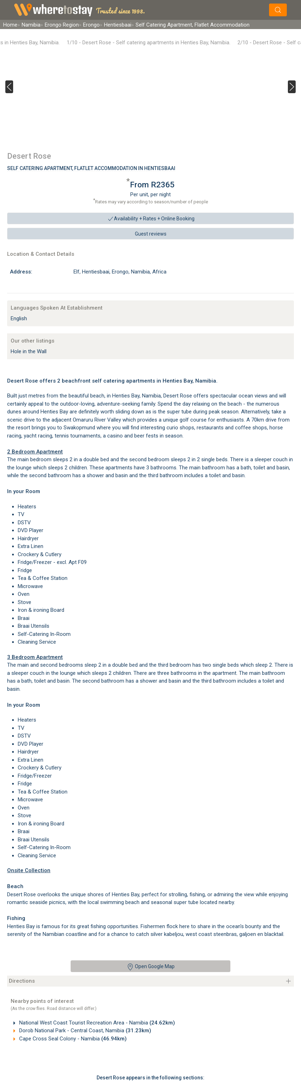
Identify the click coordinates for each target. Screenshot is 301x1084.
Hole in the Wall (28, 351)
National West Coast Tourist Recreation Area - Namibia (96, 1023)
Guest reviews (150, 234)
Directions (22, 981)
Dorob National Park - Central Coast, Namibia (84, 1030)
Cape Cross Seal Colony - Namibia (72, 1038)
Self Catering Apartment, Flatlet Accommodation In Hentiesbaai (91, 168)
